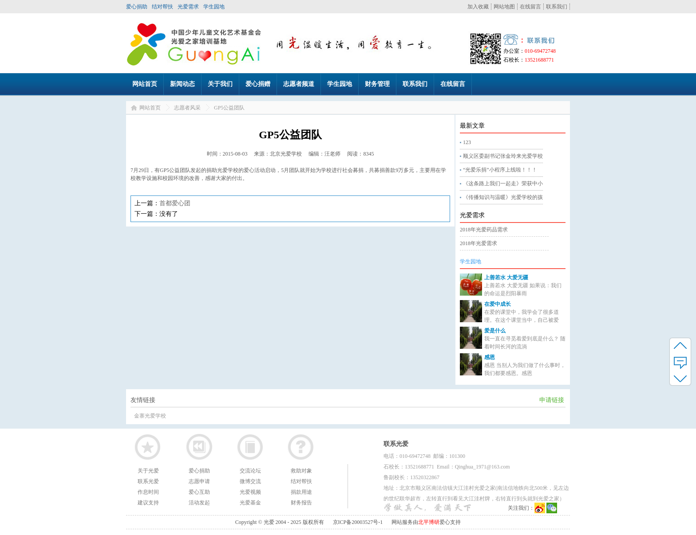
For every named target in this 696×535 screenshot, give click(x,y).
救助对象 (301, 471)
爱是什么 (495, 331)
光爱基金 (250, 503)
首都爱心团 (174, 203)
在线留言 (530, 7)
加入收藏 (478, 7)
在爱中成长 (497, 304)
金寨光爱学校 (150, 416)
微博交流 (250, 481)
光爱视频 (250, 492)
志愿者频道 (298, 84)
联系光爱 (148, 481)
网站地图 (504, 7)
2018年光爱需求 (478, 243)
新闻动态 (182, 84)
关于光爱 (148, 471)
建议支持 (148, 503)
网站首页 (144, 84)
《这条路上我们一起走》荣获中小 (503, 183)
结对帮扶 (162, 7)
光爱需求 (188, 7)
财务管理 (377, 84)
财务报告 (301, 503)
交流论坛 (250, 471)
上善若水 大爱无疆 (506, 277)
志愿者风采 (187, 108)
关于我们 (220, 84)
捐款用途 (301, 492)
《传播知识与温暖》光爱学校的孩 (503, 197)
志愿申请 (199, 481)
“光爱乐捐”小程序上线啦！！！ (500, 170)
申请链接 (551, 400)
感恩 (489, 357)
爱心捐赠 (257, 84)
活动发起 (199, 503)
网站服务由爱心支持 (426, 522)
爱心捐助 (136, 7)
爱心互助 (199, 492)
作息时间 (148, 492)
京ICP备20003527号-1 (358, 522)
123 (467, 142)
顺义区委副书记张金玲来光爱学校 (503, 156)
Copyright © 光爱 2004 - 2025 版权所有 (279, 522)
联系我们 (556, 7)
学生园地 (214, 7)
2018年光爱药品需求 (484, 229)
